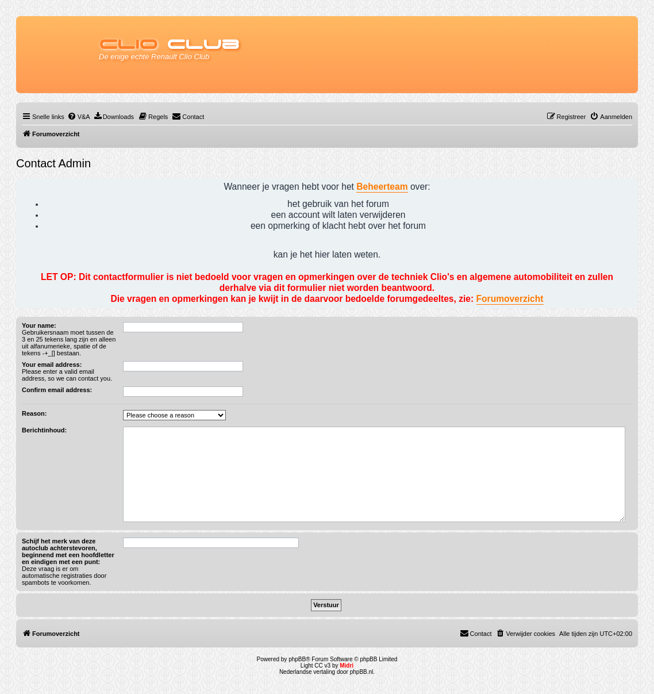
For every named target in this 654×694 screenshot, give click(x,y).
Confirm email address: (57, 389)
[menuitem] (78, 117)
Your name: (39, 325)
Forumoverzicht (510, 299)
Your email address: (52, 364)
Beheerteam (381, 186)
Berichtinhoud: (44, 430)
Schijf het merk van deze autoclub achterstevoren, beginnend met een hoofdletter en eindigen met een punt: (68, 551)
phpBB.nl (362, 672)
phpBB (297, 659)
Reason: (34, 413)
